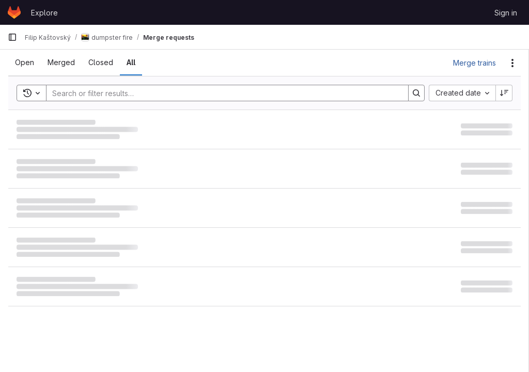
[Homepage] (14, 12)
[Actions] (512, 63)
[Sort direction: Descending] (504, 93)
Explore (44, 12)
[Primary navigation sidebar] (12, 37)
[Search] (222, 93)
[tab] (24, 62)
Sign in (505, 12)
